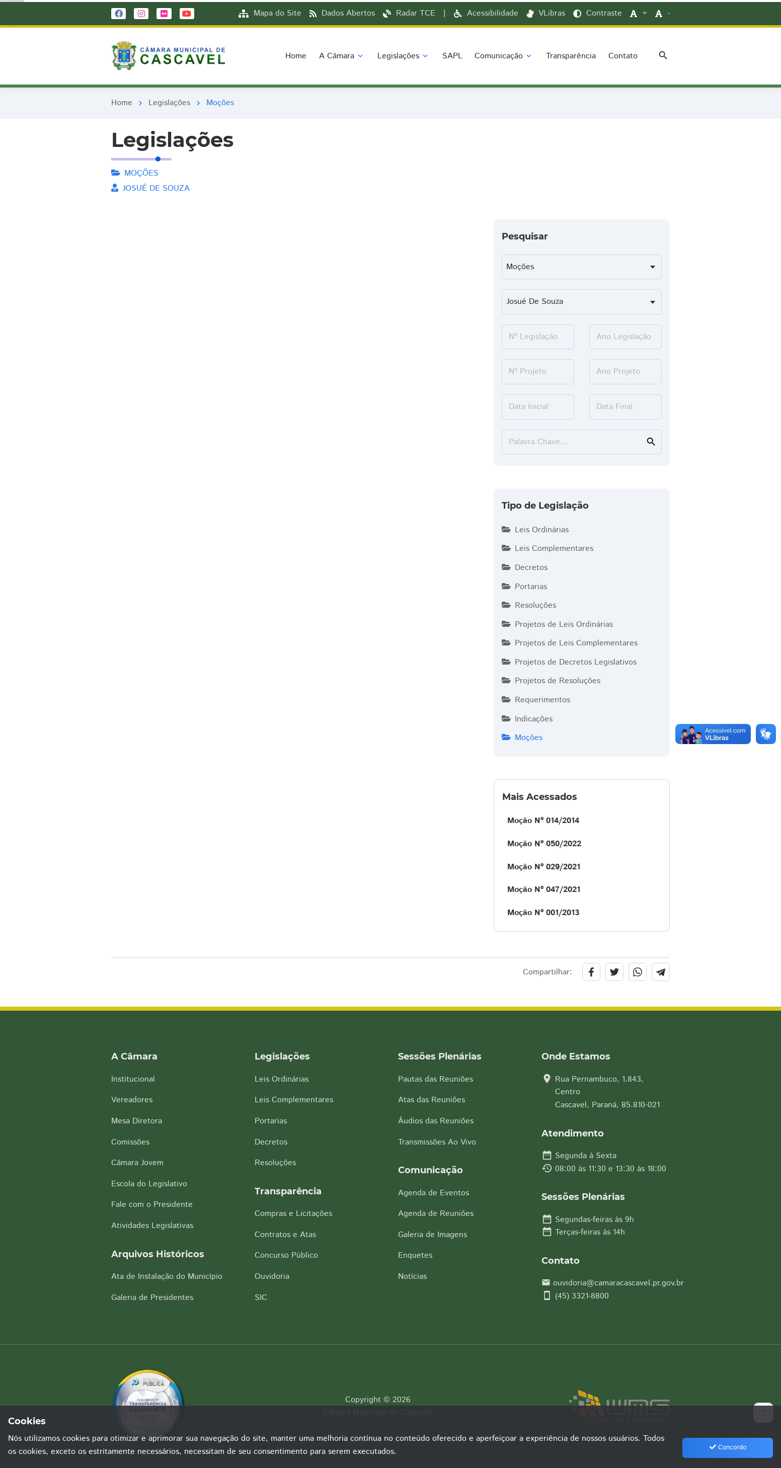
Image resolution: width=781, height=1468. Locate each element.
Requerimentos (536, 700)
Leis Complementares (547, 548)
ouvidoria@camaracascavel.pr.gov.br (618, 1283)
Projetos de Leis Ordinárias (557, 624)
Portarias (524, 587)
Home (121, 103)
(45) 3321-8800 (582, 1296)
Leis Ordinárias (535, 530)
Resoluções (529, 605)
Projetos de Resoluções (551, 681)
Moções (522, 738)
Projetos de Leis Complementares (570, 643)
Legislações (169, 103)
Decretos (525, 568)
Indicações (527, 719)
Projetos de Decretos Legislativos (569, 662)
